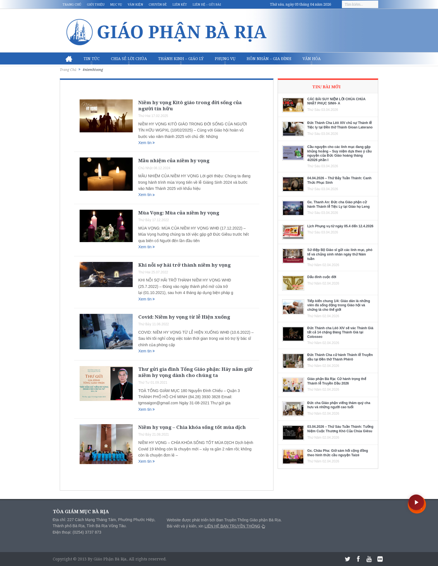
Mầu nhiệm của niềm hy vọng (174, 160)
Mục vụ (116, 4)
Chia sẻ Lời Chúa (129, 58)
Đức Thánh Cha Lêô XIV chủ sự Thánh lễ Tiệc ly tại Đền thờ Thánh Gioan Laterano (340, 125)
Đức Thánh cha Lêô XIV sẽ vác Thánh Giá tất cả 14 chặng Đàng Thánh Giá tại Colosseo (340, 332)
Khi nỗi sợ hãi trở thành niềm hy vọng (184, 265)
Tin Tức (92, 58)
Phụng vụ (225, 58)
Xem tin (146, 142)
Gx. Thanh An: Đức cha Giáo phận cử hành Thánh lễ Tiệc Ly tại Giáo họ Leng (338, 204)
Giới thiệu (95, 4)
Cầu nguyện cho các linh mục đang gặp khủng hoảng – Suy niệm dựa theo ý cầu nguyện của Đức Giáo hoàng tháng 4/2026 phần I (339, 153)
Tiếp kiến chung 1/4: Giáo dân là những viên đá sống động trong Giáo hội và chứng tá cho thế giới (338, 305)
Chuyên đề (158, 4)
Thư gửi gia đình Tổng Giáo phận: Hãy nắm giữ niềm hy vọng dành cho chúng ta (195, 372)
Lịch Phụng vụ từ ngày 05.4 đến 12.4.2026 (340, 226)
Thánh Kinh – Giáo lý (181, 58)
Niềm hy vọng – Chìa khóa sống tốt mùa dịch (192, 427)
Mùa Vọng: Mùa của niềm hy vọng (178, 212)
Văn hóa (312, 58)
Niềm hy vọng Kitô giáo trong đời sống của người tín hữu (190, 105)
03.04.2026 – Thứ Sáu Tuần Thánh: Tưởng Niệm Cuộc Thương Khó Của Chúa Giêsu (340, 429)
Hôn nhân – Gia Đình (269, 58)
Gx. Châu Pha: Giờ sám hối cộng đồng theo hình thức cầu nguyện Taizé (337, 453)
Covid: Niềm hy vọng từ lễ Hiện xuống (184, 317)
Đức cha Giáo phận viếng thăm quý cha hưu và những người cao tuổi (338, 405)
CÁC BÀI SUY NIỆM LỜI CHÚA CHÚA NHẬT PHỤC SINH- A (336, 101)
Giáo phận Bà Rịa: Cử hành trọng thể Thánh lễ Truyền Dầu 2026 (336, 381)
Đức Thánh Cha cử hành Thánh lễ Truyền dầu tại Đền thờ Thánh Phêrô (340, 357)
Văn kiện (135, 4)
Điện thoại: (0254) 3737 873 (77, 532)
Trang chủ (72, 4)
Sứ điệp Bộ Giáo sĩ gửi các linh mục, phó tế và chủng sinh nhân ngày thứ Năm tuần (339, 254)
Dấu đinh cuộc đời (321, 277)
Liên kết (179, 4)
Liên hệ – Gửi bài (206, 4)
